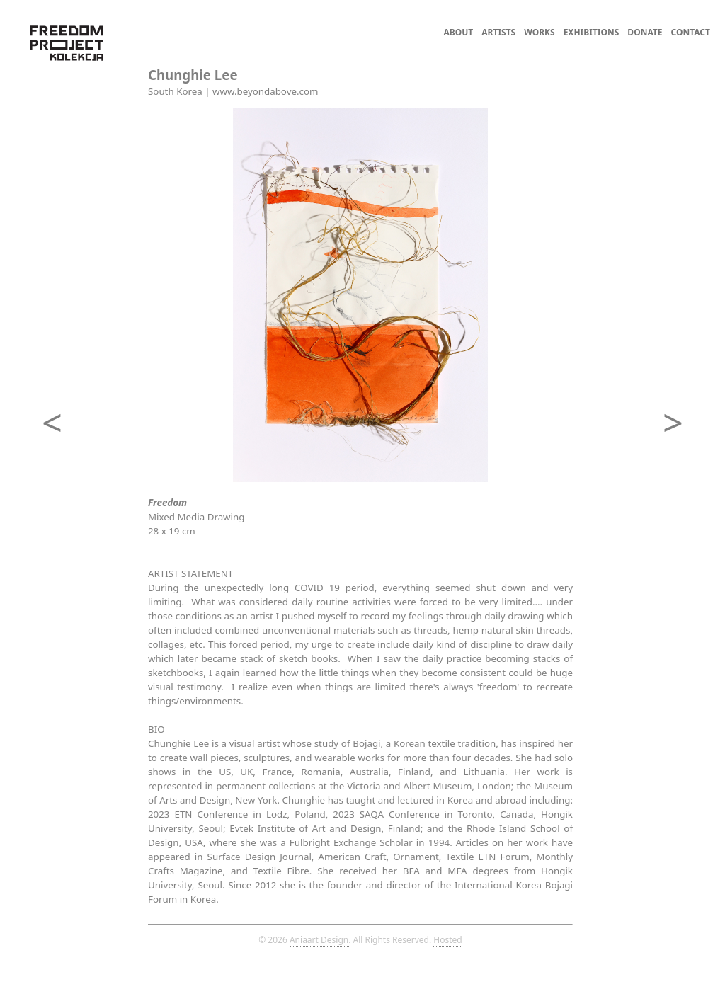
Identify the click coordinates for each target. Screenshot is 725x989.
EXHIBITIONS (592, 32)
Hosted (447, 940)
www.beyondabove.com (265, 91)
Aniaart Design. (320, 940)
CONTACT (691, 32)
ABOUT (459, 32)
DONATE (644, 32)
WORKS (539, 32)
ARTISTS (498, 32)
